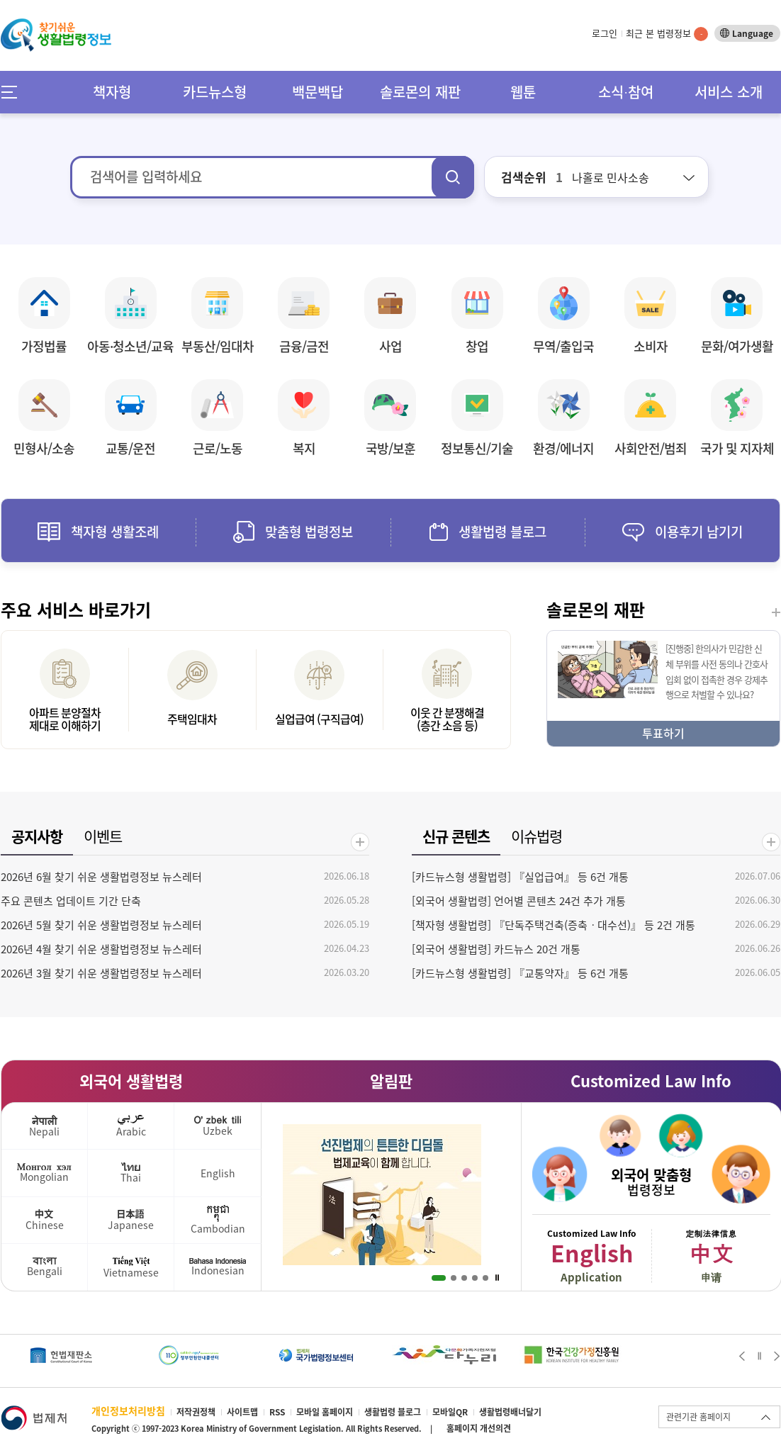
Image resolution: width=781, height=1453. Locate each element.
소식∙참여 (625, 92)
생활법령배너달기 (510, 1412)
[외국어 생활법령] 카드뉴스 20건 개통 (496, 949)
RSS (277, 1412)
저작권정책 (195, 1412)
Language (752, 33)
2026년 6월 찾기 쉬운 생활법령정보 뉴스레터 (101, 877)
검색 (453, 177)
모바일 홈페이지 (324, 1412)
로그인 (604, 33)
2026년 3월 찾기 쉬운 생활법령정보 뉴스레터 (101, 973)
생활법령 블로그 (392, 1412)
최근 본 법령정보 (667, 33)
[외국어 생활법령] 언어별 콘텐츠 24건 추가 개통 (519, 901)
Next (777, 1356)
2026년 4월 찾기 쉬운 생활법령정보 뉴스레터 (101, 949)
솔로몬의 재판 (420, 92)
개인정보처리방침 (128, 1410)
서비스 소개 (729, 92)
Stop (497, 1277)
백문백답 (317, 92)
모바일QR (450, 1412)
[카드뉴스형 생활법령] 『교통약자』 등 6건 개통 (520, 973)
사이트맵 (242, 1412)
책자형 (112, 92)
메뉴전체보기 (13, 91)
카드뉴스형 (215, 92)
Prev (741, 1356)
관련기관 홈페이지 (698, 1416)
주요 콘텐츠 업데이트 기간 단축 (71, 901)
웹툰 (523, 92)
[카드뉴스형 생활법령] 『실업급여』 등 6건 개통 (520, 877)
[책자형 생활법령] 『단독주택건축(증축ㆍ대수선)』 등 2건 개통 (553, 925)
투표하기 (663, 732)
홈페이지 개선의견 (478, 1428)
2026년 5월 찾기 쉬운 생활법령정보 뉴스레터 (101, 925)
